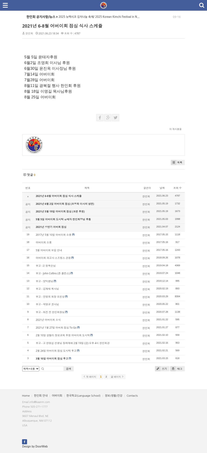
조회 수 (177, 188)
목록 (176, 162)
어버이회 (57, 395)
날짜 (162, 188)
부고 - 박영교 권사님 (47, 304)
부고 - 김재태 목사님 (47, 289)
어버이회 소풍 (44, 242)
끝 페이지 (117, 376)
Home (26, 395)
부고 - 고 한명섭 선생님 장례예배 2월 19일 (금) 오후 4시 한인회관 (73, 343)
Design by (35, 446)
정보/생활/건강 (113, 395)
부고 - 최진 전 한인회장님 (50, 312)
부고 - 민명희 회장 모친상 (50, 296)
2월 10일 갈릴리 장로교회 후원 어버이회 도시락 (63, 335)
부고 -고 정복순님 (46, 266)
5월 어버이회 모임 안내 (49, 250)
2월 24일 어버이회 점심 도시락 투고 (56, 351)
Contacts (132, 395)
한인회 (29, 33)
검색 (68, 369)
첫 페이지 (89, 376)
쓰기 (161, 368)
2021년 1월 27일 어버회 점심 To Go (56, 327)
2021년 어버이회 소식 (48, 320)
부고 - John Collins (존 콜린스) (53, 273)
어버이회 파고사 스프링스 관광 (53, 258)
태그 (176, 368)
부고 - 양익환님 (44, 281)
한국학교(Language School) (83, 395)
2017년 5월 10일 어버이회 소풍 (54, 235)
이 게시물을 (175, 129)
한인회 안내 (41, 395)
